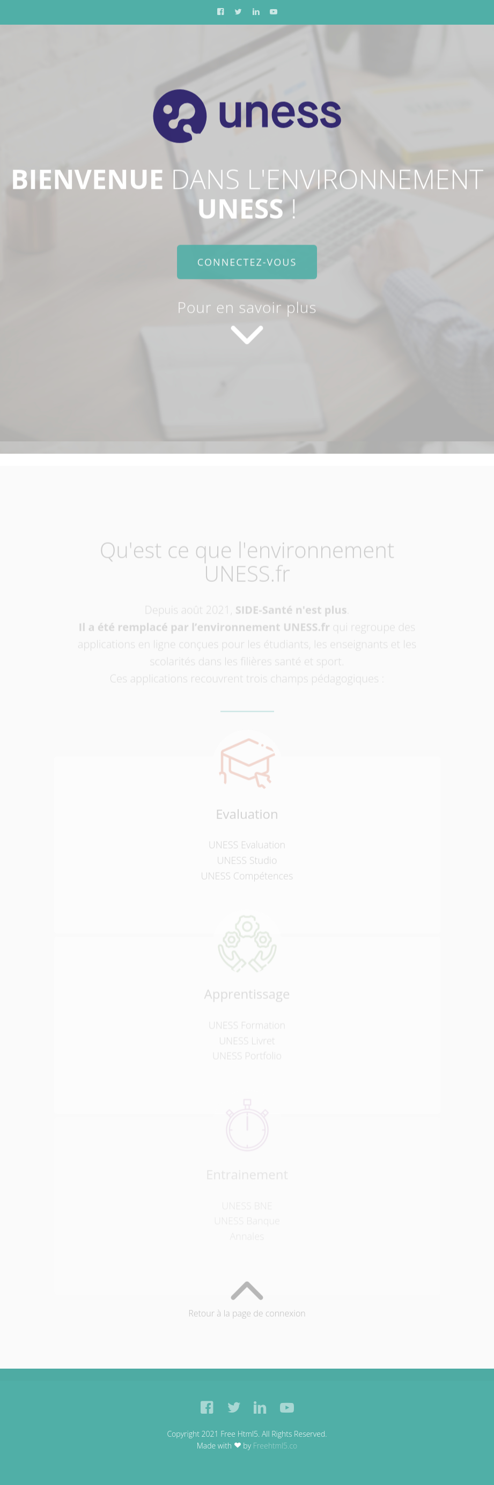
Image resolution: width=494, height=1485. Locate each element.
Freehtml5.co (275, 1445)
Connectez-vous (247, 262)
